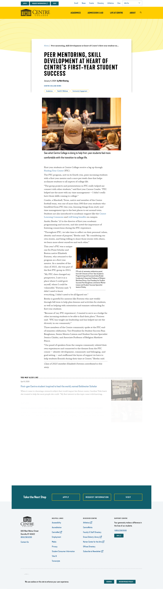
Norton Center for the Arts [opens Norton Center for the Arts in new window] (92, 541)
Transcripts (56, 561)
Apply (25, 3)
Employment (56, 537)
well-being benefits (77, 217)
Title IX (54, 556)
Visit (54, 3)
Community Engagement (80, 91)
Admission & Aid (95, 12)
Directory (101, 3)
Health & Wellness (62, 91)
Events (91, 3)
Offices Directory (89, 546)
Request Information (39, 3)
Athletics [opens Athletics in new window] (86, 522)
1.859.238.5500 (120, 530)
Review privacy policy (126, 582)
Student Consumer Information (63, 551)
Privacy (54, 546)
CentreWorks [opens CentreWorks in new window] (87, 527)
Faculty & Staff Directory (92, 532)
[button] (140, 13)
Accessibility (56, 522)
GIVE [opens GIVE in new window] (118, 536)
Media (54, 541)
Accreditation (57, 527)
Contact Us (25, 542)
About (133, 12)
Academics (76, 12)
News (84, 3)
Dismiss (109, 582)
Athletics (110, 3)
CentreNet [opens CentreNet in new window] (55, 532)
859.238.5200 (26, 537)
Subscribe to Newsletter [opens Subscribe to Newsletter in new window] (92, 551)
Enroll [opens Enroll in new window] (76, 3)
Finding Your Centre (54, 171)
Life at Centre (116, 12)
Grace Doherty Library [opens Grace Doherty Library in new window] (91, 537)
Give (118, 3)
